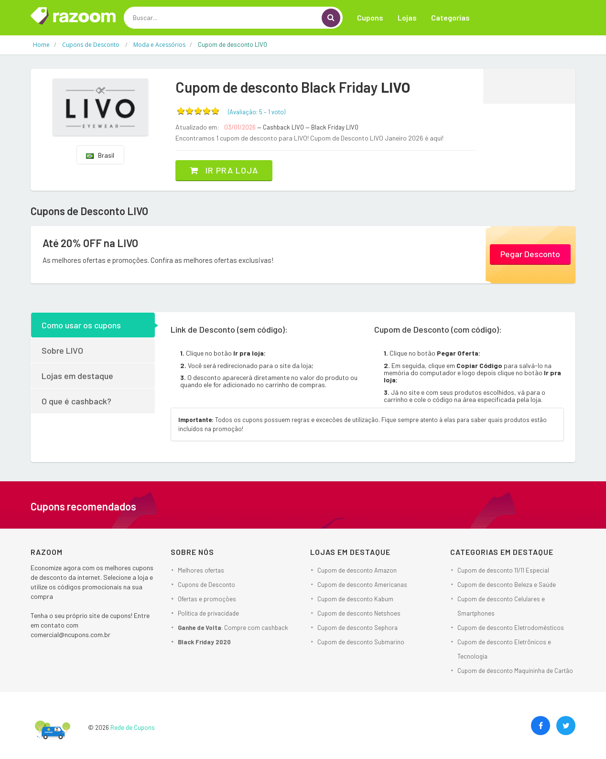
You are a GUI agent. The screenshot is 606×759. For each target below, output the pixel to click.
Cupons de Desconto (206, 584)
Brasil (100, 155)
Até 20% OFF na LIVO (90, 243)
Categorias (450, 17)
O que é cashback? (76, 401)
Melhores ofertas (201, 570)
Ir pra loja (224, 170)
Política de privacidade (208, 613)
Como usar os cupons (81, 325)
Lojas (407, 17)
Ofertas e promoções (207, 599)
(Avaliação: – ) (256, 112)
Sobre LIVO (62, 350)
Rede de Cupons (132, 727)
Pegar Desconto (530, 254)
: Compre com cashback (233, 627)
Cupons (370, 17)
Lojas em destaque (77, 375)
